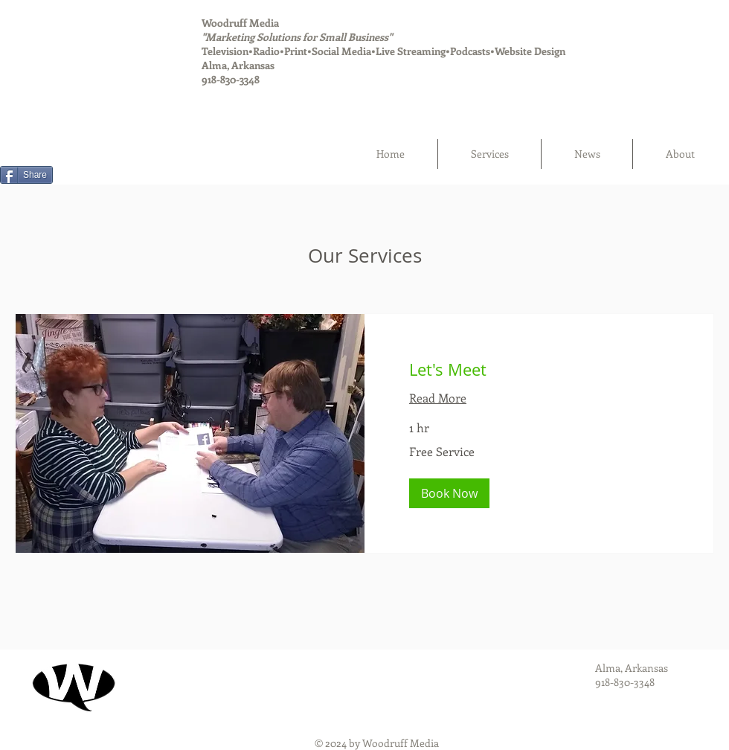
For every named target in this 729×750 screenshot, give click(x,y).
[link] (539, 369)
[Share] (26, 175)
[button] (449, 493)
